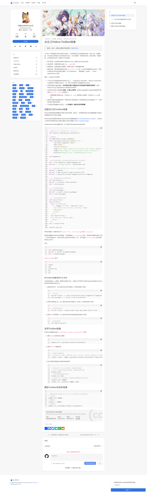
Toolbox (47, 53)
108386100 (74, 48)
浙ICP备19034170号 (15, 484)
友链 (38, 2)
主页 (22, 2)
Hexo (31, 482)
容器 (50, 424)
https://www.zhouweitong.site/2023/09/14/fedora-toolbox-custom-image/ (66, 414)
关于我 (44, 2)
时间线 (28, 2)
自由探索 (59, 38)
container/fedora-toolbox (87, 118)
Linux (47, 424)
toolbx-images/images (81, 121)
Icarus (36, 482)
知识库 (33, 2)
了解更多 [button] (117, 485)
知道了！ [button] (128, 490)
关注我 (25, 41)
